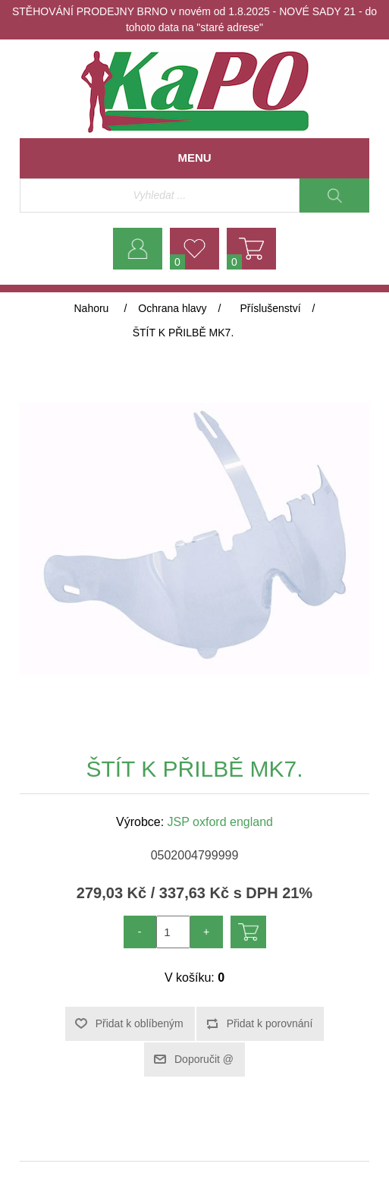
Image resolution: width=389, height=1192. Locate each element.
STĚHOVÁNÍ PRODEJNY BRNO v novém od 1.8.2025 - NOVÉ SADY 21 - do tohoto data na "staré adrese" (194, 19)
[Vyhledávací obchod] (160, 195)
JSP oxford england (220, 821)
